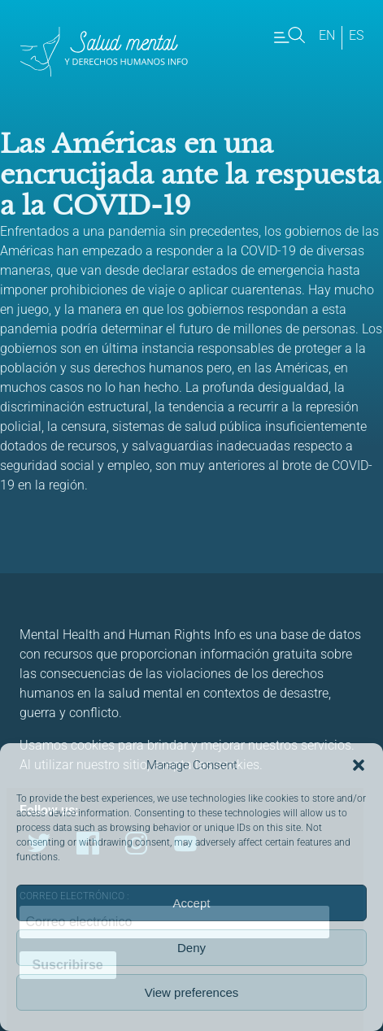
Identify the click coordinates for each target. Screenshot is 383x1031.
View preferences (192, 992)
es (356, 35)
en (327, 35)
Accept (192, 903)
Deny (191, 948)
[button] (358, 765)
